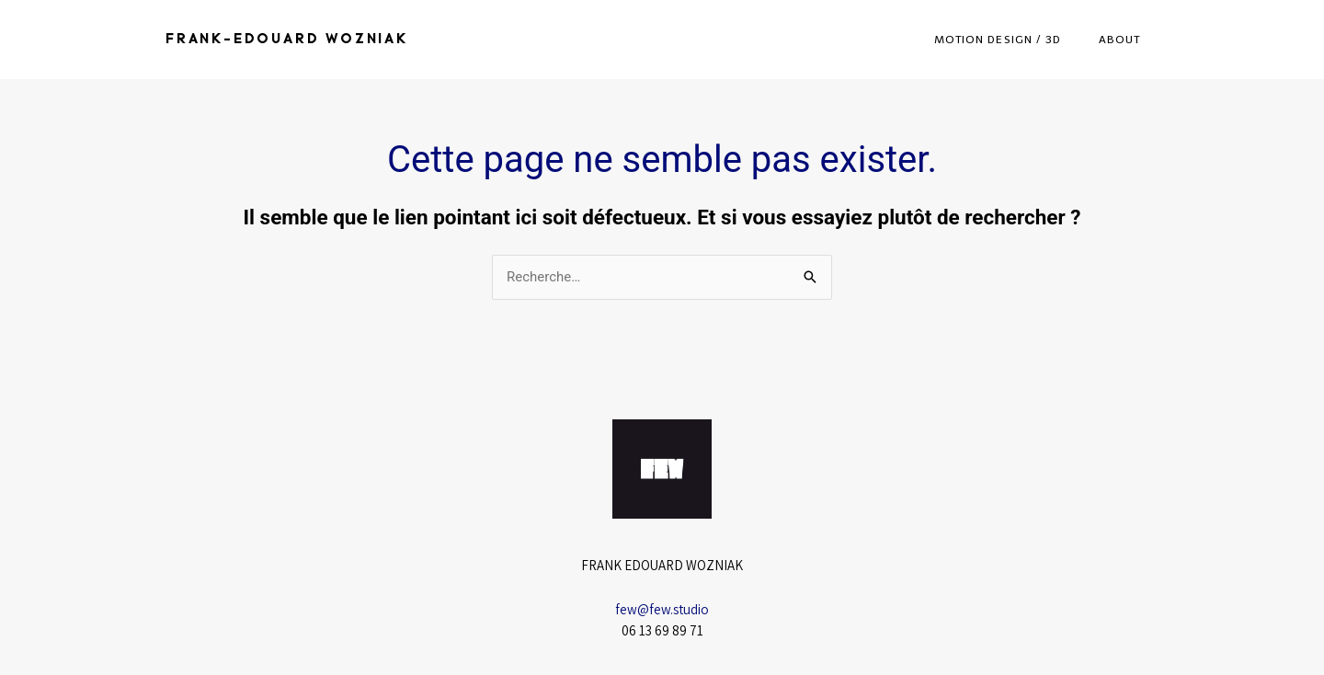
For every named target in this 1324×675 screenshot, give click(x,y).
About (1120, 39)
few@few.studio (662, 609)
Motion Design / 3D (998, 39)
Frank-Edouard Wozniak (287, 40)
